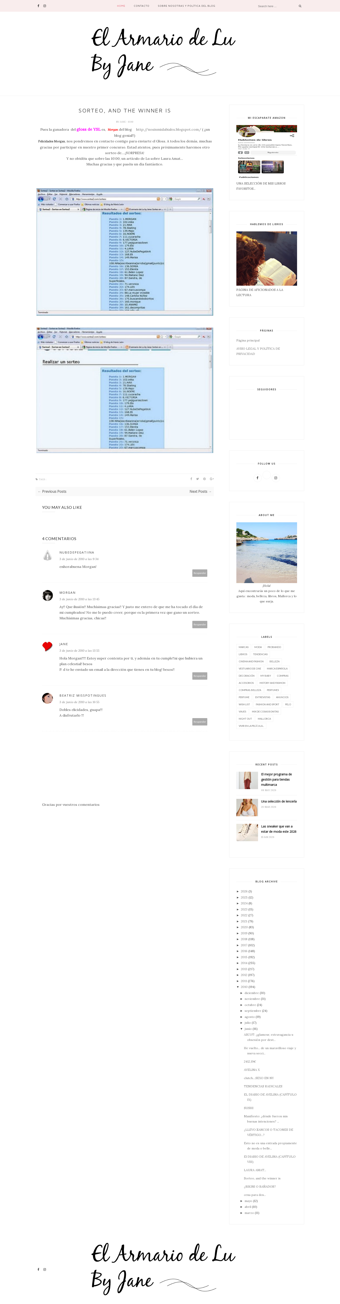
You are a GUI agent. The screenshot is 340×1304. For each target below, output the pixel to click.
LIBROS (243, 654)
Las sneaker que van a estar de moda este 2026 (278, 829)
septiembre (253, 1011)
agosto (250, 1017)
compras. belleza (250, 690)
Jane (123, 121)
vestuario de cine (250, 668)
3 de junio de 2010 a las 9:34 (78, 559)
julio (248, 1023)
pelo (288, 704)
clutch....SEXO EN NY (259, 1078)
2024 (244, 903)
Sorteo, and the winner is (262, 1178)
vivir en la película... (251, 725)
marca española (277, 668)
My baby (265, 675)
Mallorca (264, 718)
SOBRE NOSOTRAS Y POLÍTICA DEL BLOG (186, 5)
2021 (244, 921)
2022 (244, 915)
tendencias (260, 654)
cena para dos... (255, 1195)
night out (245, 718)
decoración (247, 675)
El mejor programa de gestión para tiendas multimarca (276, 779)
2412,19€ (250, 1061)
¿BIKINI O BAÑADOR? (260, 1187)
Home (121, 5)
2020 (244, 927)
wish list (244, 704)
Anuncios (282, 697)
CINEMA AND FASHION (251, 661)
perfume (244, 697)
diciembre (252, 993)
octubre (250, 1005)
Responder (200, 573)
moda (258, 647)
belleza (275, 661)
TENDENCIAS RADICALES (263, 1086)
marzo (249, 1213)
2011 (244, 981)
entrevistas (262, 697)
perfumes (273, 690)
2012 (244, 975)
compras (282, 675)
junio (248, 1029)
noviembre (252, 999)
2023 (244, 909)
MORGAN (67, 592)
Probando (274, 647)
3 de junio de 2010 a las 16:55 (79, 702)
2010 (244, 987)
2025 (244, 897)
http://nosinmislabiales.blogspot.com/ (168, 129)
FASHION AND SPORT (267, 704)
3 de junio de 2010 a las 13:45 (79, 599)
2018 (244, 939)
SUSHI (248, 1108)
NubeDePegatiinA (76, 552)
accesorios (246, 682)
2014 (244, 963)
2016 (244, 951)
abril (248, 1207)
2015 (244, 957)
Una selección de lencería (279, 801)
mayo (248, 1201)
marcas (243, 647)
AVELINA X (252, 1070)
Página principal (248, 340)
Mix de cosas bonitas (265, 711)
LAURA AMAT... (255, 1170)
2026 (244, 891)
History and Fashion (272, 682)
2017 (244, 945)
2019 (244, 933)
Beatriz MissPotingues (82, 695)
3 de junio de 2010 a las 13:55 (79, 651)
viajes (242, 711)
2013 (244, 969)
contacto (141, 5)
